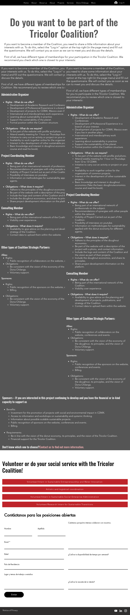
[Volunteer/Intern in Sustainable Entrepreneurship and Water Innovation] (65, 482)
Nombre (7, 529)
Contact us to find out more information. (61, 447)
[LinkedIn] (120, 610)
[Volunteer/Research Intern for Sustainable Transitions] (65, 504)
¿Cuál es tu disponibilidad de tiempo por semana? (88, 554)
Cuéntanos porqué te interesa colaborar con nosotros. (89, 523)
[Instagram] (125, 610)
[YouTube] (116, 610)
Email (6, 542)
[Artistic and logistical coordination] (65, 489)
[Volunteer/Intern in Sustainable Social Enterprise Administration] (65, 497)
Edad (6, 554)
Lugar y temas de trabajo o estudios (18, 574)
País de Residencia (11, 564)
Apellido (41, 529)
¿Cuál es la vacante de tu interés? (81, 582)
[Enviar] (14, 594)
